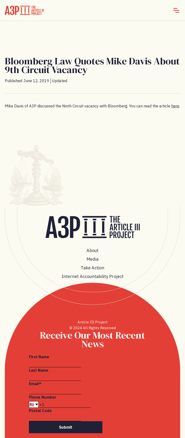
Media (92, 259)
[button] (176, 10)
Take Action (92, 268)
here (175, 106)
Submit (65, 427)
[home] (24, 10)
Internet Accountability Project (93, 276)
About (92, 250)
